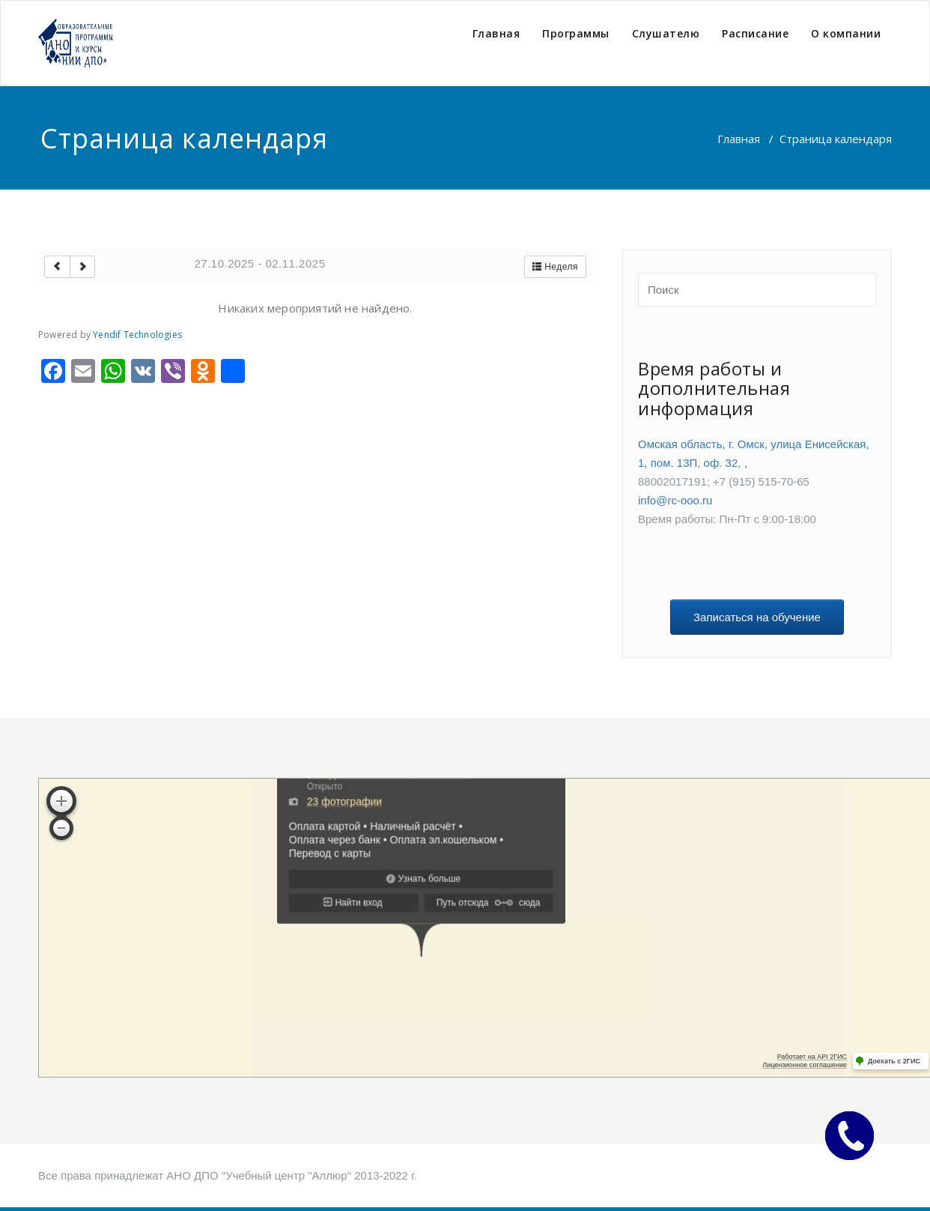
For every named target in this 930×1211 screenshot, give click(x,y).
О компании (846, 33)
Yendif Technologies (137, 334)
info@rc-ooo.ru (675, 500)
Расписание (755, 33)
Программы (576, 33)
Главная (496, 33)
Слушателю (666, 33)
